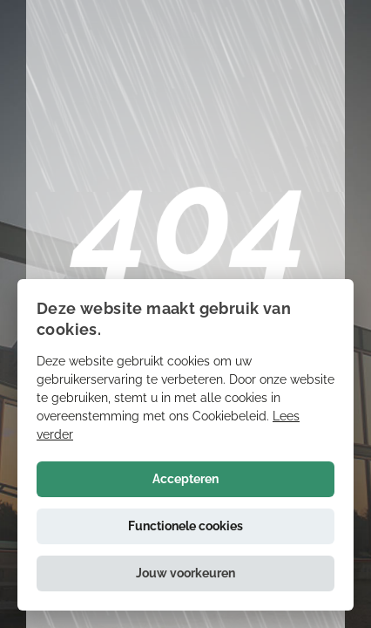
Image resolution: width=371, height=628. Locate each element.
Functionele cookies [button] (185, 526)
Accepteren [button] (185, 479)
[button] (185, 573)
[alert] (185, 445)
